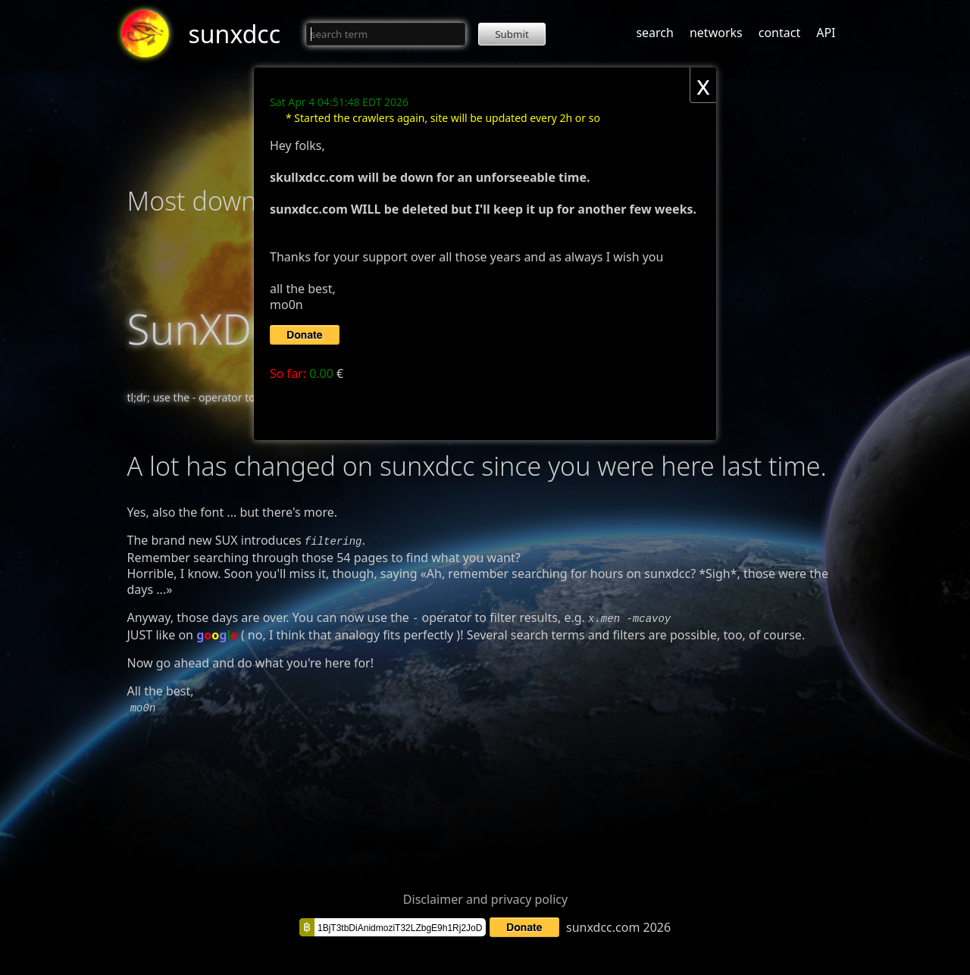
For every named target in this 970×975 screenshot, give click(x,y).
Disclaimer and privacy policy (485, 894)
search (655, 32)
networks (716, 32)
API (825, 32)
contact (779, 32)
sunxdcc (235, 33)
